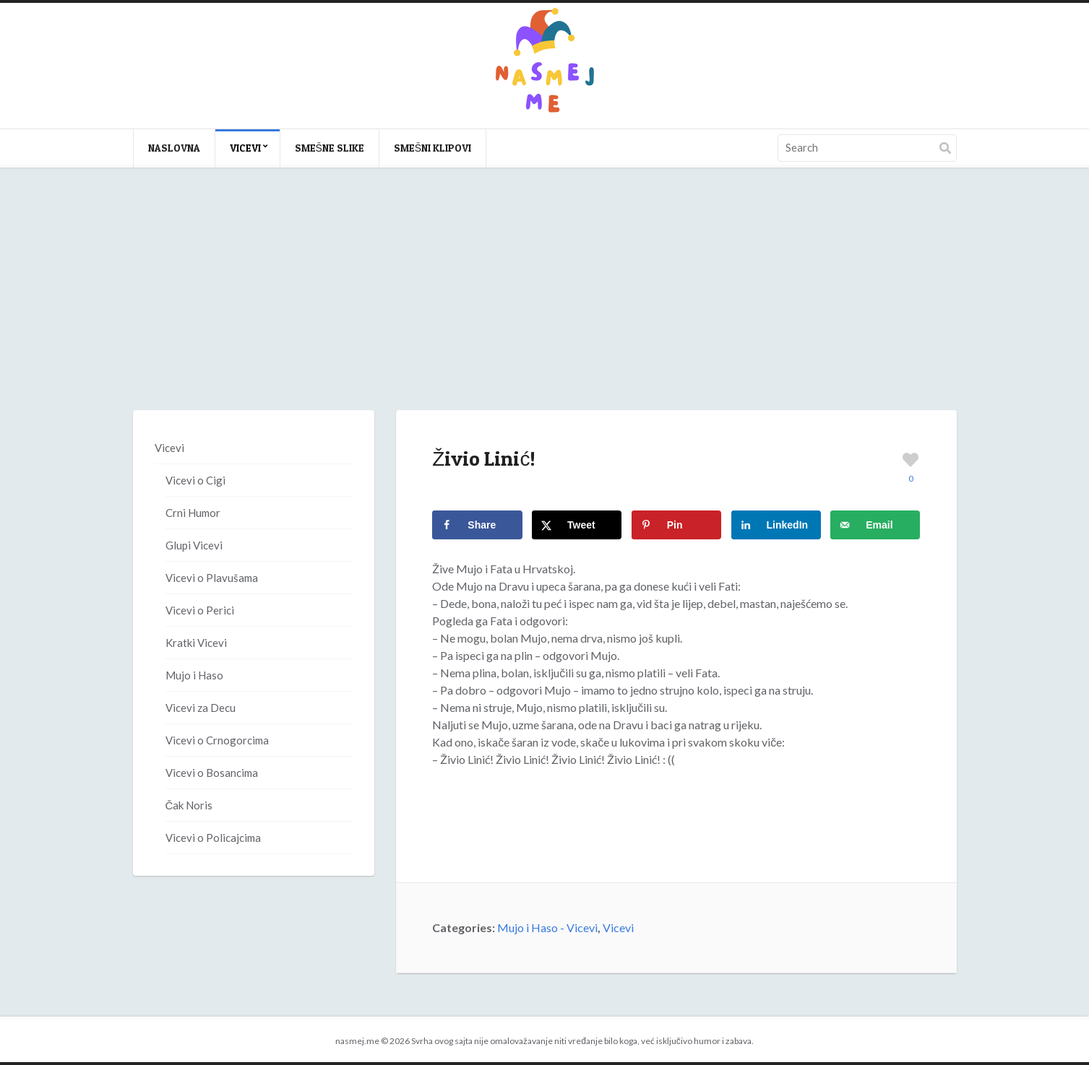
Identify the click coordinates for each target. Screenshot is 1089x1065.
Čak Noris (189, 805)
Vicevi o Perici (199, 610)
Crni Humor (192, 512)
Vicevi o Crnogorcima (217, 740)
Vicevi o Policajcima (213, 837)
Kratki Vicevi (196, 642)
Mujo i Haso (194, 675)
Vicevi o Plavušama (211, 577)
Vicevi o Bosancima (211, 772)
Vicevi (245, 148)
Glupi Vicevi (194, 545)
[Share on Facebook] (477, 524)
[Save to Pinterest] (676, 524)
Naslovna (174, 148)
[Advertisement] (544, 303)
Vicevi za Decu (200, 707)
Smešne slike (329, 148)
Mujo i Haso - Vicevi (547, 927)
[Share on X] (576, 524)
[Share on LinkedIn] (776, 524)
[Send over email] (875, 524)
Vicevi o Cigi (195, 480)
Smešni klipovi (432, 148)
